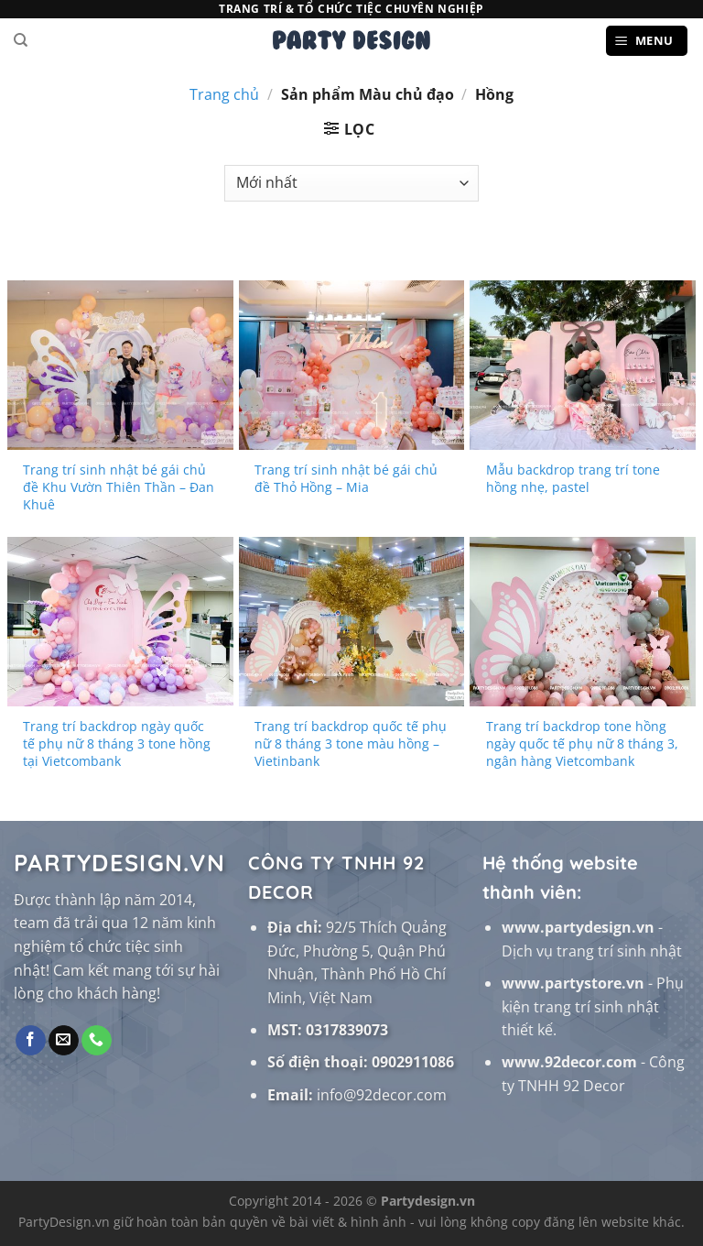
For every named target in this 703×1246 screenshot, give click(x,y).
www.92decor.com (569, 1062)
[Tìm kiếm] (20, 40)
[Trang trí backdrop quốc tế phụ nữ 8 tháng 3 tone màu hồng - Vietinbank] (352, 621)
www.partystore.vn (573, 983)
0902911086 (413, 1062)
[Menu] (647, 41)
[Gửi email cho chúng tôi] (64, 1040)
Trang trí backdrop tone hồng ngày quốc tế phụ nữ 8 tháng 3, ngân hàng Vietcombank (582, 743)
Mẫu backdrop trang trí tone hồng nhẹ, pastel (573, 479)
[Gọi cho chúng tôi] (96, 1040)
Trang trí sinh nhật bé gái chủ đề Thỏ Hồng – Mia (346, 479)
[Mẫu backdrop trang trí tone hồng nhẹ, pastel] (583, 365)
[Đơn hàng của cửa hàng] (351, 183)
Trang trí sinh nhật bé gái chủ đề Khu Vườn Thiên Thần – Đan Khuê (118, 487)
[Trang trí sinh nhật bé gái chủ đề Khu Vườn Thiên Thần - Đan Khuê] (120, 365)
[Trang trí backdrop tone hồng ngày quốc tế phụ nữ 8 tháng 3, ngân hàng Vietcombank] (583, 621)
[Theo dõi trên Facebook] (31, 1040)
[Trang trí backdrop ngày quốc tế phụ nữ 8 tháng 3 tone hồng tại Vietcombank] (120, 621)
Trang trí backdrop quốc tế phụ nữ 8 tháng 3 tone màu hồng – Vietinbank (350, 743)
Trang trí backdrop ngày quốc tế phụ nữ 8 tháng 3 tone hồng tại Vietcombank (117, 743)
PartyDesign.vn (64, 1221)
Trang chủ (224, 94)
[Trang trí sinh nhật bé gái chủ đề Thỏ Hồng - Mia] (352, 365)
